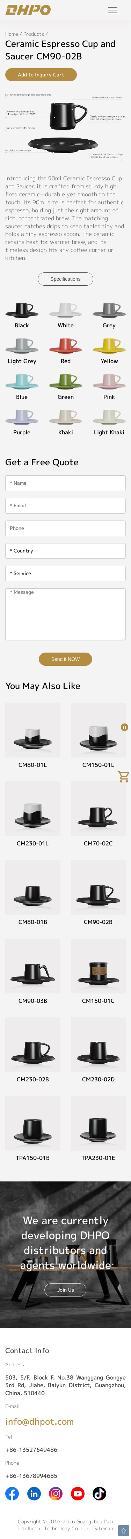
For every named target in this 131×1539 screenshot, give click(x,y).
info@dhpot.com (39, 1421)
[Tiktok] (99, 1493)
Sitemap (103, 1528)
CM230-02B (33, 1079)
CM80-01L (33, 765)
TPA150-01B (33, 1158)
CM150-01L (98, 765)
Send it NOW (65, 659)
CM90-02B (98, 922)
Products (33, 34)
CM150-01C (98, 1001)
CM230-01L (33, 843)
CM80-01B (33, 922)
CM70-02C (98, 843)
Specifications (65, 279)
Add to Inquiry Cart (41, 74)
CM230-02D (98, 1079)
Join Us (65, 1289)
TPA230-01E (98, 1158)
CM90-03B (33, 1001)
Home (11, 34)
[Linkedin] (34, 1493)
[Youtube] (78, 1493)
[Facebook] (12, 1493)
